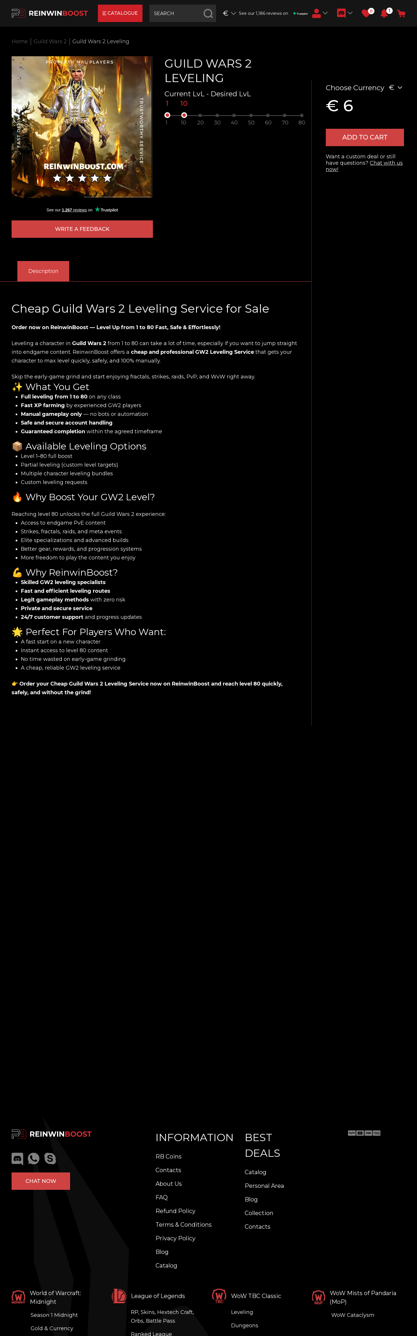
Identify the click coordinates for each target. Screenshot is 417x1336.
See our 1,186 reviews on (273, 13)
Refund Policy (175, 1211)
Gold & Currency (52, 1328)
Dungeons (244, 1325)
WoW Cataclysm (352, 1315)
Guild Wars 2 (50, 41)
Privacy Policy (175, 1238)
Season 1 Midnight (54, 1315)
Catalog (166, 1265)
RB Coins (169, 1156)
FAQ (162, 1197)
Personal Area (264, 1185)
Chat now (40, 1181)
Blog (162, 1251)
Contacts (168, 1170)
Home (20, 41)
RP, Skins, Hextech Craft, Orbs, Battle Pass (162, 1316)
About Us (169, 1183)
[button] (384, 13)
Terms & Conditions (184, 1224)
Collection (259, 1213)
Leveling (242, 1312)
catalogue (120, 13)
